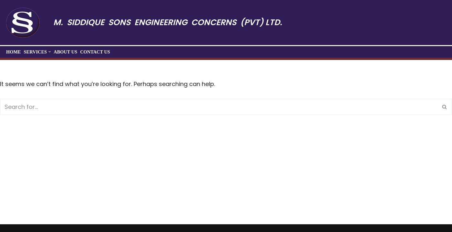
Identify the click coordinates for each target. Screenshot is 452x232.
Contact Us (95, 51)
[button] (49, 52)
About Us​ (65, 51)
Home (13, 51)
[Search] (218, 107)
